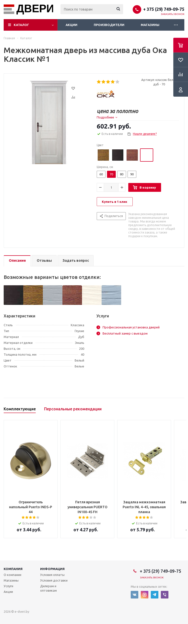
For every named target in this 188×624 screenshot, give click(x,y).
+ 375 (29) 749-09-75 (163, 9)
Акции (71, 24)
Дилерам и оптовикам (48, 588)
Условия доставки (54, 580)
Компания (13, 569)
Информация (52, 569)
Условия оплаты (52, 574)
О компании (12, 574)
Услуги (8, 586)
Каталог (21, 24)
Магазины (150, 24)
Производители (109, 24)
